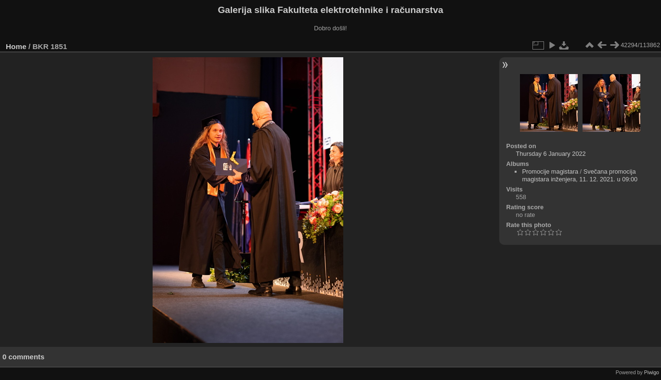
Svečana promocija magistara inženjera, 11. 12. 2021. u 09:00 (579, 175)
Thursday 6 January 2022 (551, 153)
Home (16, 46)
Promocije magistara (550, 171)
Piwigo (651, 372)
